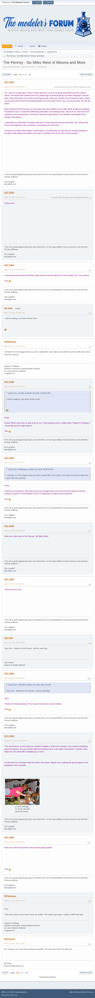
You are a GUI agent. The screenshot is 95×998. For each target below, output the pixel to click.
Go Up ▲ (90, 992)
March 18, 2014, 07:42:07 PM (14, 197)
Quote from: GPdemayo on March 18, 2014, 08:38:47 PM (30, 469)
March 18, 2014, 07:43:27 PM (14, 270)
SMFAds (4, 995)
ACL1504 (9, 82)
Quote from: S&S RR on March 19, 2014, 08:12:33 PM (29, 685)
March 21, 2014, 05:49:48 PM (14, 842)
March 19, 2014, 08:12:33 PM (14, 643)
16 (30, 74)
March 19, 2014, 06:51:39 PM (14, 584)
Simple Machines (21, 992)
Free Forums (13, 995)
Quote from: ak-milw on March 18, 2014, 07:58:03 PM (29, 393)
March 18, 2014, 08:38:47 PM (14, 346)
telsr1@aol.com (10, 184)
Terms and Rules (80, 992)
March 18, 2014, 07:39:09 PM (14, 87)
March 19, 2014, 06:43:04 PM (14, 531)
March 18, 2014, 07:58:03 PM (14, 313)
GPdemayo (10, 342)
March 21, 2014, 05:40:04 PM (16, 741)
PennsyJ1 (9, 939)
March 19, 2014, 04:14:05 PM (14, 462)
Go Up (5, 973)
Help (71, 992)
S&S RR (8, 638)
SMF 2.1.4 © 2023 (7, 992)
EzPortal (52, 977)
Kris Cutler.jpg (21, 807)
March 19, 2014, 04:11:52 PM (14, 386)
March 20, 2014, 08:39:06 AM (14, 678)
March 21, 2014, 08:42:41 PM (14, 901)
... (27, 74)
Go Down (7, 74)
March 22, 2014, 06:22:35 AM (14, 943)
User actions (86, 74)
